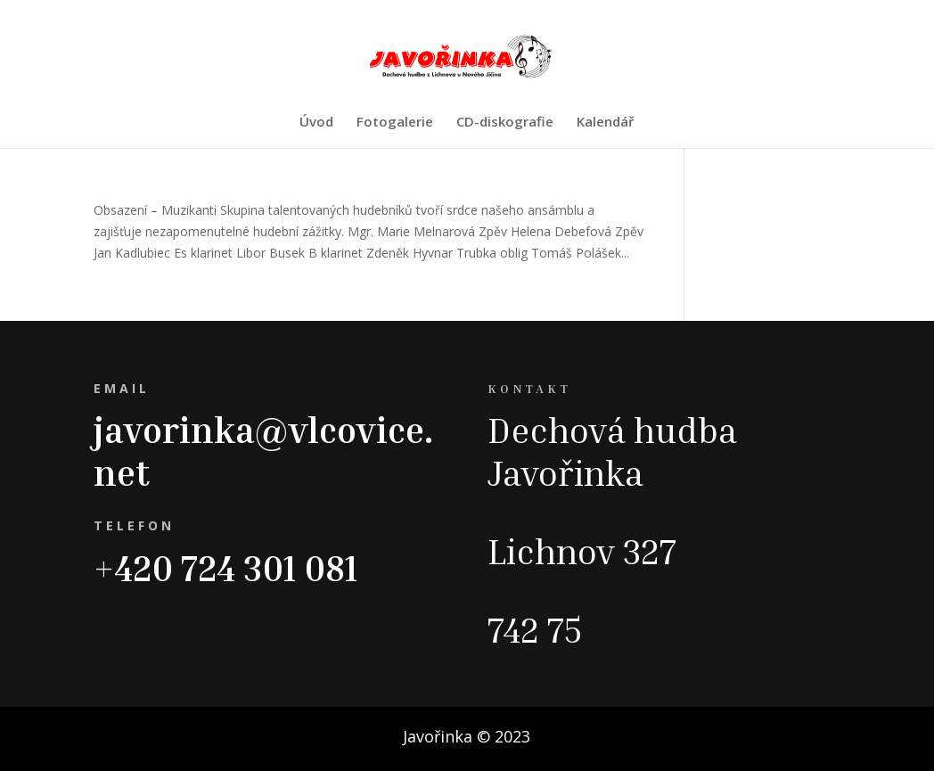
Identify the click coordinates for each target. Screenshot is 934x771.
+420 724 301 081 (225, 567)
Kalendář (605, 122)
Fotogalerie (394, 122)
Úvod (316, 122)
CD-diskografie (504, 122)
